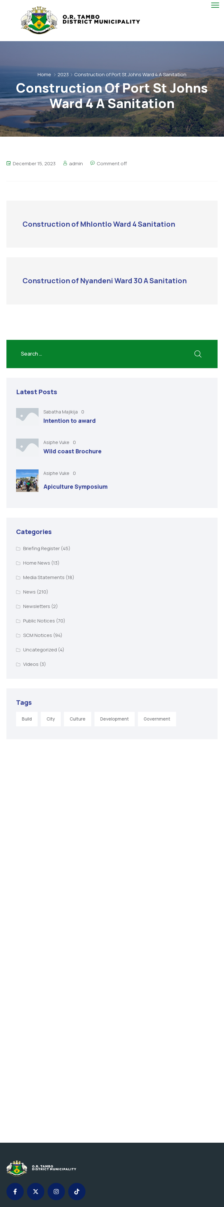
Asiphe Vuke (56, 442)
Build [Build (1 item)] (27, 719)
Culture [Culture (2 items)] (77, 719)
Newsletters (36, 606)
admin (76, 163)
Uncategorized (40, 649)
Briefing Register (41, 548)
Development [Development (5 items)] (114, 719)
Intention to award (69, 420)
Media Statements (44, 577)
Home (44, 74)
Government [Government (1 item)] (157, 719)
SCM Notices (37, 635)
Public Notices (39, 620)
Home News (36, 562)
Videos (31, 664)
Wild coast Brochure (72, 451)
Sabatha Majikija (61, 412)
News (29, 591)
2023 (63, 74)
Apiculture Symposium (75, 486)
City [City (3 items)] (51, 719)
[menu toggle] (215, 5)
